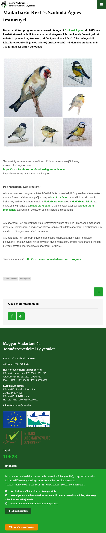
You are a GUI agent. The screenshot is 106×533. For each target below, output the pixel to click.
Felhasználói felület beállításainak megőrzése (34, 503)
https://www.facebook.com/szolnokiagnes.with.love (34, 169)
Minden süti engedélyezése (21, 527)
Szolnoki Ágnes (74, 30)
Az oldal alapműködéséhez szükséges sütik (33, 491)
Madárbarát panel (40, 205)
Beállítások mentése (18, 511)
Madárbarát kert (59, 197)
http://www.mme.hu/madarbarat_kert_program (53, 259)
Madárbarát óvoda (55, 201)
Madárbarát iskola (82, 201)
